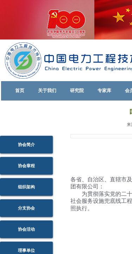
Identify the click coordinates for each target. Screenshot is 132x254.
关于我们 (47, 90)
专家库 (104, 90)
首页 (19, 90)
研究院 (77, 90)
